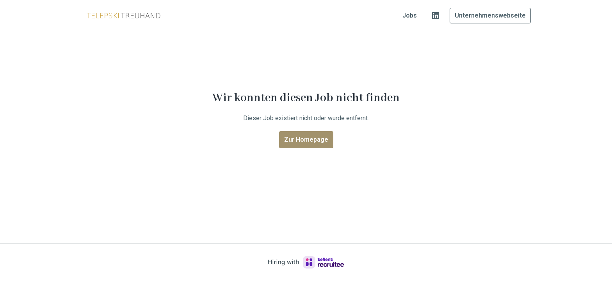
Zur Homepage (306, 139)
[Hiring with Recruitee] (306, 262)
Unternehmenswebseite (490, 15)
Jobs (409, 15)
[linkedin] (435, 15)
